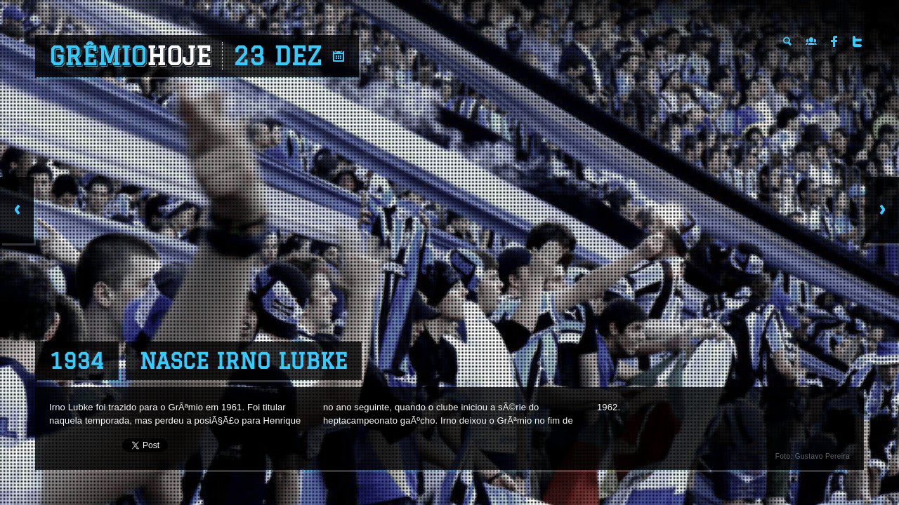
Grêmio (130, 56)
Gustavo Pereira (822, 456)
